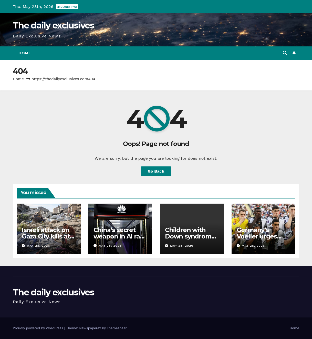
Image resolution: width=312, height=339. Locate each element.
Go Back (156, 171)
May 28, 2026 (38, 245)
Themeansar (117, 328)
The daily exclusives (53, 25)
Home (24, 53)
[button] (285, 53)
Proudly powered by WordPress (38, 328)
